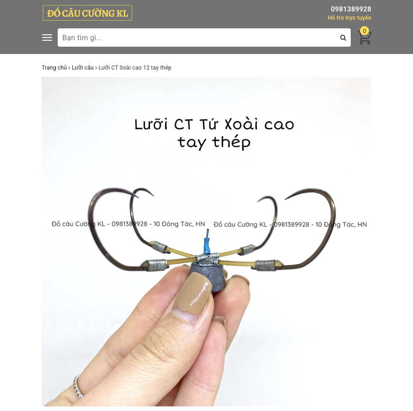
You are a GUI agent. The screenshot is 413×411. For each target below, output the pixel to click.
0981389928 (351, 9)
